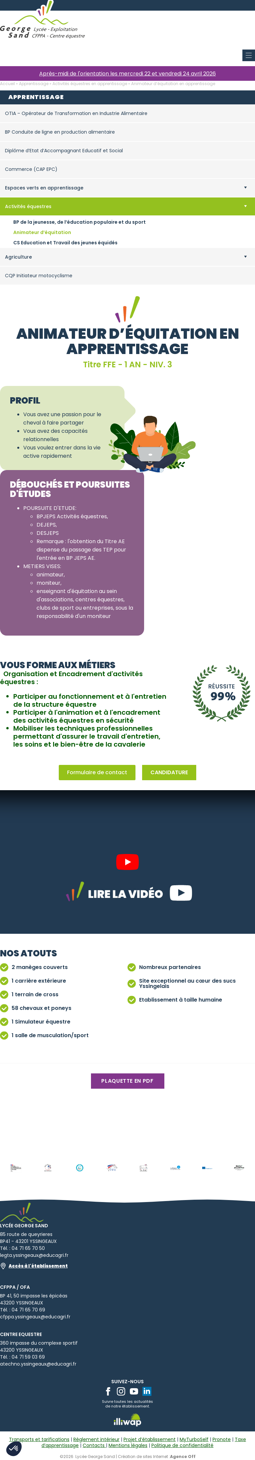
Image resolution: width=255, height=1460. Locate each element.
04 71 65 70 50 (28, 1248)
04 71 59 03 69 (28, 1357)
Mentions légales (128, 1445)
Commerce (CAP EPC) (31, 169)
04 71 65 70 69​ (28, 1309)
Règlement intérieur (96, 1439)
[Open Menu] (249, 5)
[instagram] (121, 1391)
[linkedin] (146, 1391)
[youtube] (133, 1391)
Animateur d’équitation (42, 232)
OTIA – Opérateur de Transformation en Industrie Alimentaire (76, 113)
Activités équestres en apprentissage (89, 83)
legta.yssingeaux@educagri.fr (34, 1255)
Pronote (221, 1439)
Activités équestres (28, 206)
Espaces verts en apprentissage (44, 187)
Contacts (94, 1445)
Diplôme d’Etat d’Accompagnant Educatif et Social (64, 150)
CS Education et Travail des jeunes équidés (65, 242)
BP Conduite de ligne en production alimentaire (60, 132)
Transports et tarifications (39, 1439)
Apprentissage (33, 83)
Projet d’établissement (150, 1439)
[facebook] (108, 1391)
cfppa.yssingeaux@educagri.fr (35, 1316)
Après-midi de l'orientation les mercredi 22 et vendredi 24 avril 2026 (127, 73)
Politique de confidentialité (182, 1445)
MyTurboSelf (194, 1439)
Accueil (7, 83)
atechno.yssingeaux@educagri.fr (38, 1364)
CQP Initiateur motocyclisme (38, 275)
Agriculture (18, 257)
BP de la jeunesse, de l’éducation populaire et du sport (79, 222)
